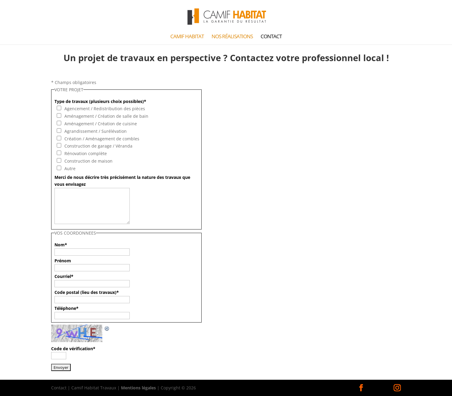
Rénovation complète (85, 153)
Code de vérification (73, 348)
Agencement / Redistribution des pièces (104, 108)
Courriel (63, 276)
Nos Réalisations (232, 37)
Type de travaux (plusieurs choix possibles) (100, 101)
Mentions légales (138, 388)
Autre (70, 168)
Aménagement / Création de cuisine (100, 123)
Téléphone (66, 308)
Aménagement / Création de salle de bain (106, 116)
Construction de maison (88, 161)
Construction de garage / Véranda (98, 146)
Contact (271, 37)
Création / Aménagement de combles (101, 139)
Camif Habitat (187, 37)
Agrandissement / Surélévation (95, 131)
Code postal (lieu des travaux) (86, 292)
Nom (60, 245)
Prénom (62, 260)
